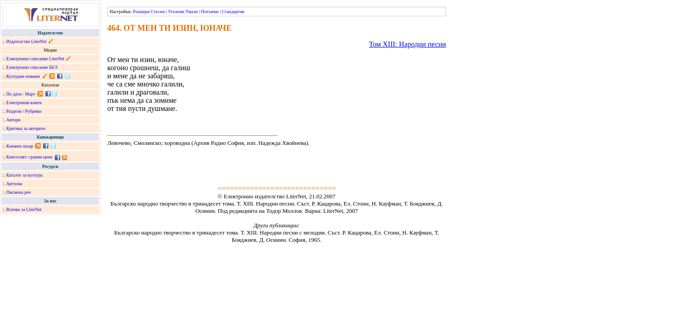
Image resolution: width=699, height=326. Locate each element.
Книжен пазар (20, 146)
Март (30, 93)
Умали (192, 11)
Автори (13, 119)
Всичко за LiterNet (24, 209)
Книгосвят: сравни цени (29, 156)
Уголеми (176, 11)
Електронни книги (24, 102)
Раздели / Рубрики (24, 111)
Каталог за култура (24, 175)
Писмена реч (18, 192)
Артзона (14, 183)
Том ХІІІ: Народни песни (407, 44)
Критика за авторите (26, 128)
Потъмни (210, 11)
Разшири (141, 11)
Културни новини (23, 76)
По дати (14, 93)
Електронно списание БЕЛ (31, 67)
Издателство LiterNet (26, 41)
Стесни (158, 11)
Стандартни (233, 11)
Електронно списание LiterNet (35, 58)
